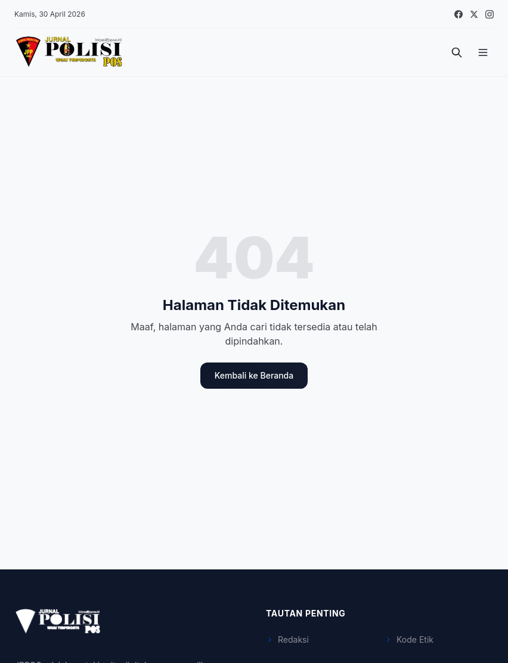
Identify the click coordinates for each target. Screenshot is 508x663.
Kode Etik (409, 639)
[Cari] (456, 52)
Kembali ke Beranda (254, 375)
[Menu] (483, 52)
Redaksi (287, 639)
